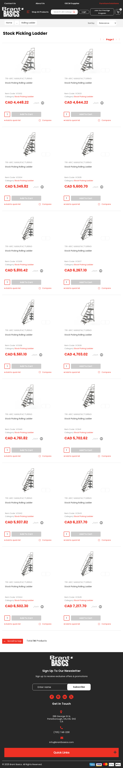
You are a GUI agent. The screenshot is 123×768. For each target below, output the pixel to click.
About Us (40, 3)
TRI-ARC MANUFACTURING (18, 78)
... (16, 22)
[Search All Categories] (64, 12)
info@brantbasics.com (61, 742)
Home (9, 22)
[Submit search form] (74, 12)
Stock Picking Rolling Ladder (19, 82)
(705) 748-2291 (61, 732)
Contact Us (10, 3)
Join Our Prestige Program (102, 11)
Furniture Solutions (109, 3)
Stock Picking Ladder (24, 96)
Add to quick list (12, 120)
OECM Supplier (72, 3)
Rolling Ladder (28, 22)
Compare (45, 120)
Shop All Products (40, 12)
